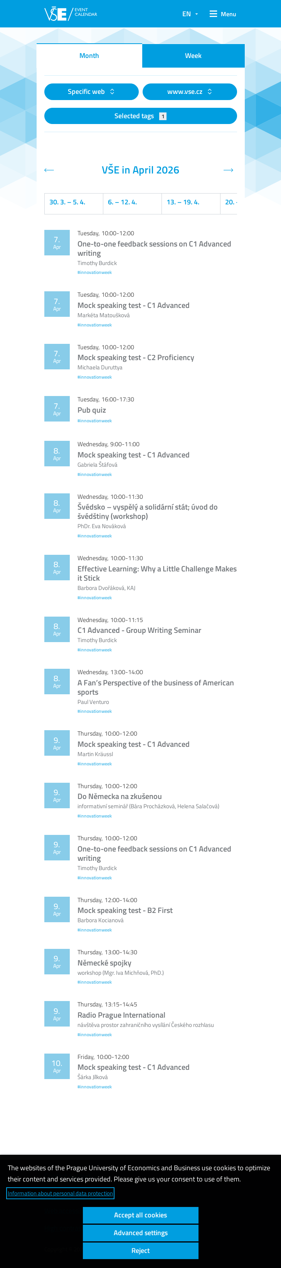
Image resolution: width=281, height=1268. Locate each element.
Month (89, 55)
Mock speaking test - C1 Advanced (133, 305)
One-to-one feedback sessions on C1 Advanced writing (154, 248)
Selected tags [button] (140, 115)
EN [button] (186, 13)
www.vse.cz (185, 91)
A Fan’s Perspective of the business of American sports (155, 687)
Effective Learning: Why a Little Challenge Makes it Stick (157, 573)
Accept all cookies (140, 1215)
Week (193, 55)
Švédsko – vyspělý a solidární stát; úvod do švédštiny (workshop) (147, 511)
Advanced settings (141, 1232)
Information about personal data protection (60, 1193)
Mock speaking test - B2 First (125, 910)
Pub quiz (91, 410)
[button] (221, 14)
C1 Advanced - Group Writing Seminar (139, 630)
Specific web (87, 91)
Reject (140, 1250)
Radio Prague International (121, 1015)
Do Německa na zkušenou (119, 796)
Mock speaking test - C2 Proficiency (135, 357)
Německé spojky (104, 963)
